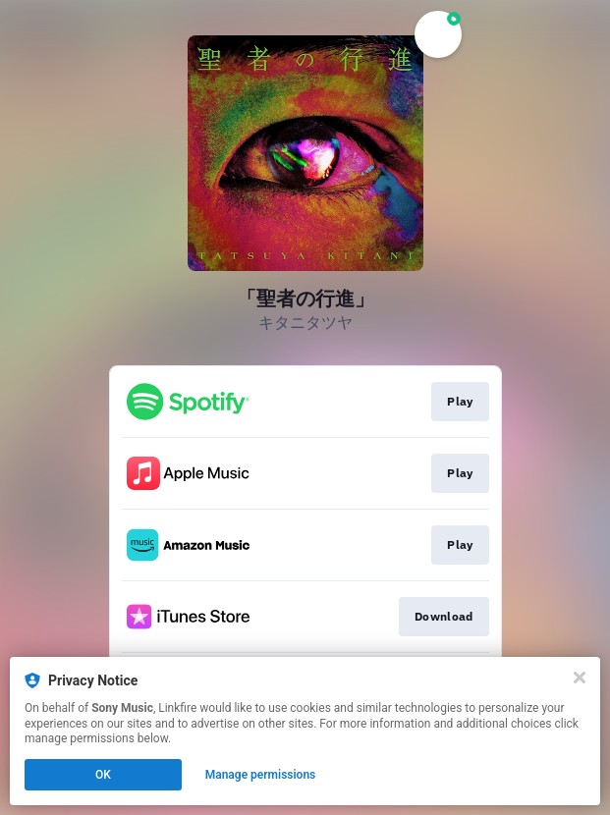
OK (103, 775)
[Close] (579, 677)
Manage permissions (260, 775)
